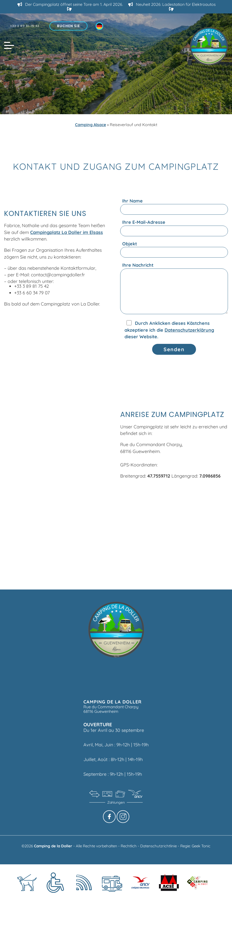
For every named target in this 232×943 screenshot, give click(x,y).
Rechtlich (129, 846)
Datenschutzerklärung (189, 330)
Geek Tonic (201, 846)
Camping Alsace (90, 124)
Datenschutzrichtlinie (159, 846)
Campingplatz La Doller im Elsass (66, 232)
